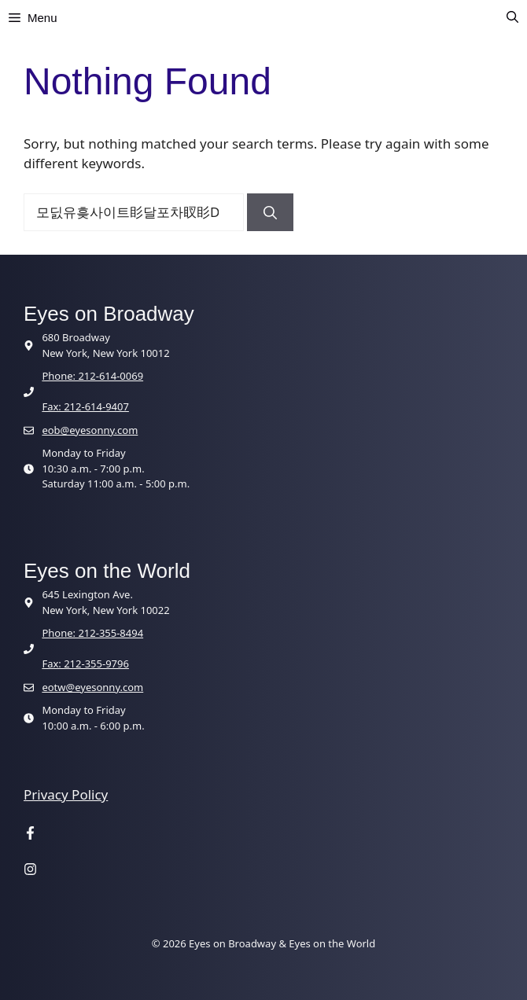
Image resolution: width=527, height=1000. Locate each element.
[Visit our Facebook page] (30, 835)
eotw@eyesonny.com (92, 687)
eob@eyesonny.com (90, 430)
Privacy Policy (66, 794)
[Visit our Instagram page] (30, 871)
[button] (512, 18)
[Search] (270, 212)
